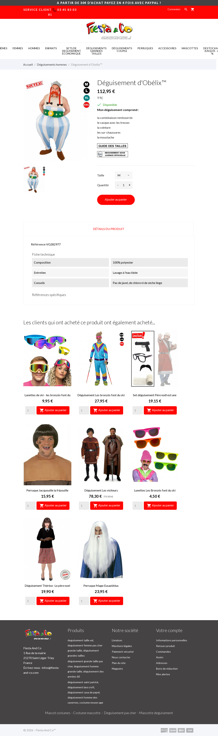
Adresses (161, 662)
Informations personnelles (171, 640)
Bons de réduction (167, 668)
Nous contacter (121, 657)
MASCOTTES (190, 48)
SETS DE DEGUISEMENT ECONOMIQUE (71, 51)
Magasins (117, 668)
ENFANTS (51, 48)
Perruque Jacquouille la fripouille (47, 490)
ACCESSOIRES (167, 48)
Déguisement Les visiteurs (101, 490)
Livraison (117, 640)
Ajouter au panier (116, 199)
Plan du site (119, 662)
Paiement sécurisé (123, 651)
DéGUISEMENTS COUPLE (122, 49)
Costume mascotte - (88, 713)
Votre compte (169, 630)
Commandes (163, 651)
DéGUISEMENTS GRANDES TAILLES (96, 51)
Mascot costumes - (59, 713)
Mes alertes (163, 674)
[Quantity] (30, 410)
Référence (38, 244)
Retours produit (165, 646)
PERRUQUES (145, 48)
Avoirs (159, 657)
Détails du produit (108, 229)
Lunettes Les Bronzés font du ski (154, 490)
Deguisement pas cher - (121, 713)
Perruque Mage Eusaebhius (101, 585)
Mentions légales (122, 646)
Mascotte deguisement (156, 713)
